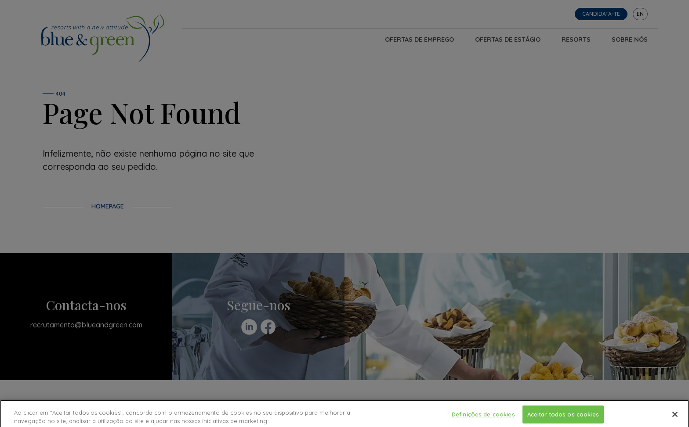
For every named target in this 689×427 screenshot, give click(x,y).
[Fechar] (675, 416)
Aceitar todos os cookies (563, 416)
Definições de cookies (483, 416)
